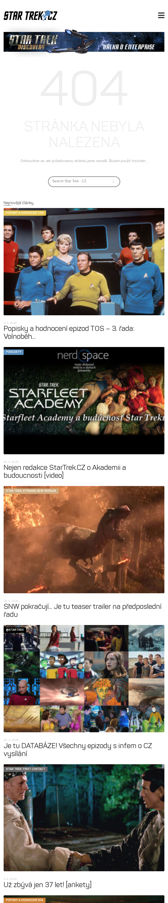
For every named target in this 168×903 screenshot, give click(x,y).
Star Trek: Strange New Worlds (31, 491)
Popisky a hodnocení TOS (25, 213)
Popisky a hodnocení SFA (24, 900)
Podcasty (13, 352)
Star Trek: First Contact (25, 769)
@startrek (15, 630)
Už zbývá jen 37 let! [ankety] (48, 885)
